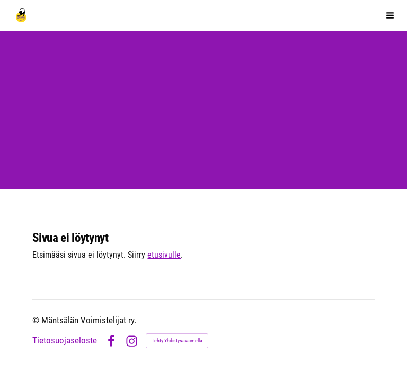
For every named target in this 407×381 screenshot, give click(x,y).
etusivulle (164, 255)
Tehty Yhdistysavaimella (177, 340)
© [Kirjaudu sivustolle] (36, 320)
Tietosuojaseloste (64, 341)
